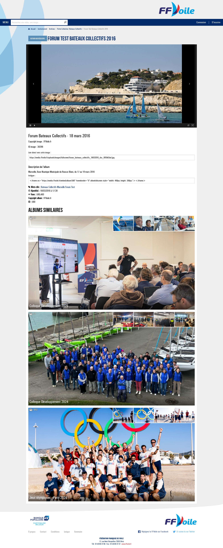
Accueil (32, 29)
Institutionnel (42, 29)
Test (73, 187)
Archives (52, 29)
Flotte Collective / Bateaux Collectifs (69, 29)
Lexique (67, 531)
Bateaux (44, 187)
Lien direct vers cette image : (111, 155)
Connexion (201, 22)
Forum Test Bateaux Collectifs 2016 (82, 39)
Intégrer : (111, 178)
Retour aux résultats (37, 39)
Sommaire (78, 531)
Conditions (55, 531)
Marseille (61, 187)
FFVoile (177, 8)
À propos (31, 531)
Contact (43, 531)
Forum (68, 187)
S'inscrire (216, 22)
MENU (6, 22)
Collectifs (52, 187)
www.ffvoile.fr (126, 544)
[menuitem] (32, 29)
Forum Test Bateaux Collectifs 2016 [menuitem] (96, 29)
